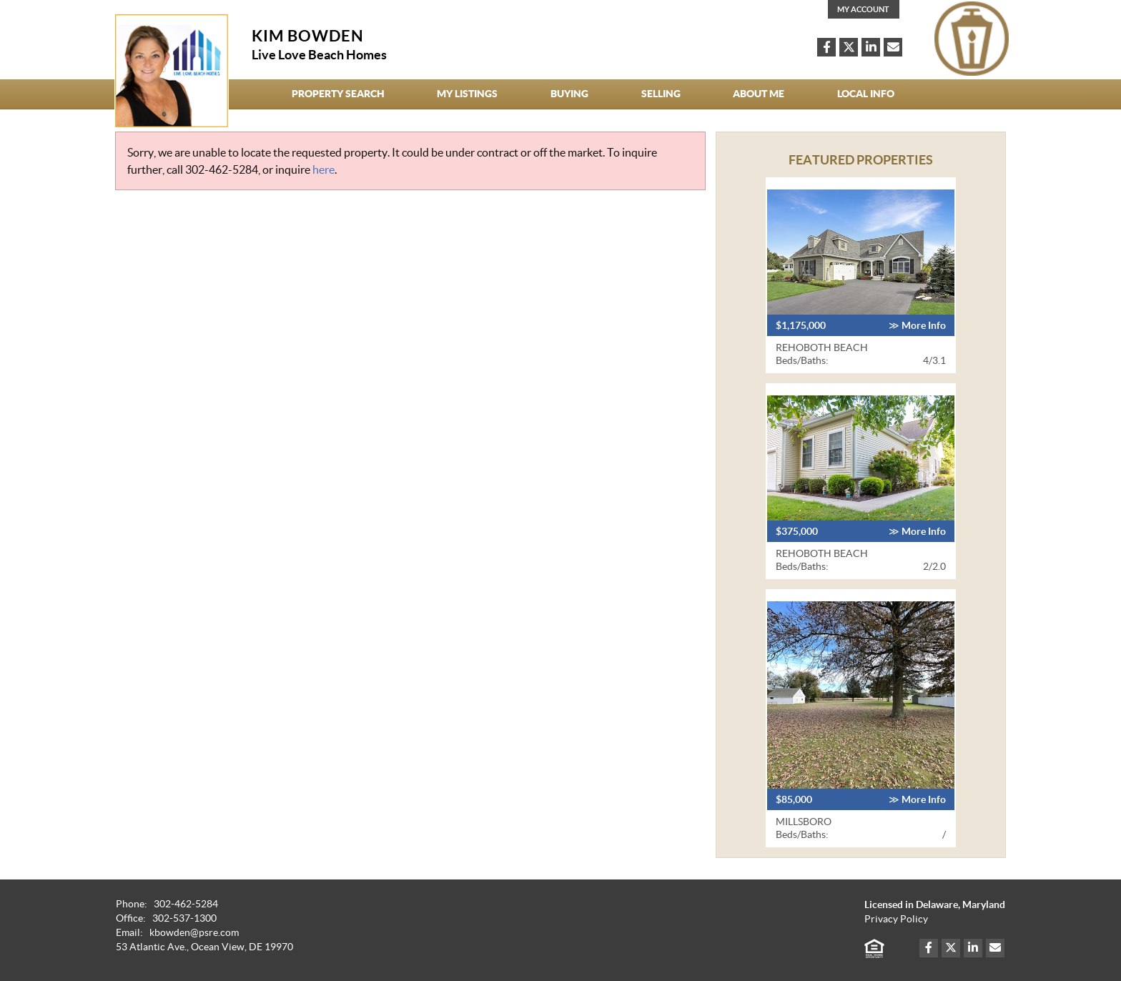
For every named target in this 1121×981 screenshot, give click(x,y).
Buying (569, 93)
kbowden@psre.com (194, 932)
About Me (758, 93)
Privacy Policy (896, 919)
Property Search (338, 93)
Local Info (865, 93)
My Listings (467, 93)
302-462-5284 (221, 169)
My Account (863, 9)
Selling (661, 93)
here (323, 169)
